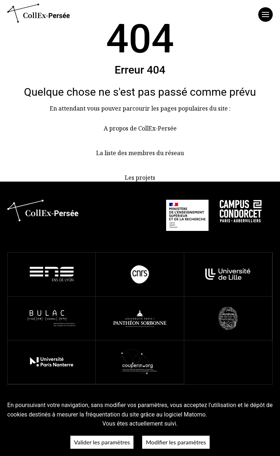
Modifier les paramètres (176, 442)
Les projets (140, 178)
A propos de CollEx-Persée (140, 128)
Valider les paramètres (102, 442)
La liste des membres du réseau (140, 153)
